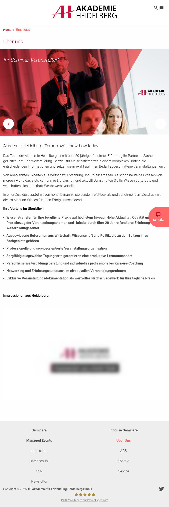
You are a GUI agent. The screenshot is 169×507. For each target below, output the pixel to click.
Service (123, 471)
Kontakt (123, 461)
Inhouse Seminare (124, 430)
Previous (8, 123)
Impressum (39, 451)
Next (160, 123)
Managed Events (39, 440)
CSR (39, 471)
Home (7, 29)
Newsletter (39, 481)
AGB (123, 451)
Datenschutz (39, 461)
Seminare (39, 430)
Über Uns (123, 440)
